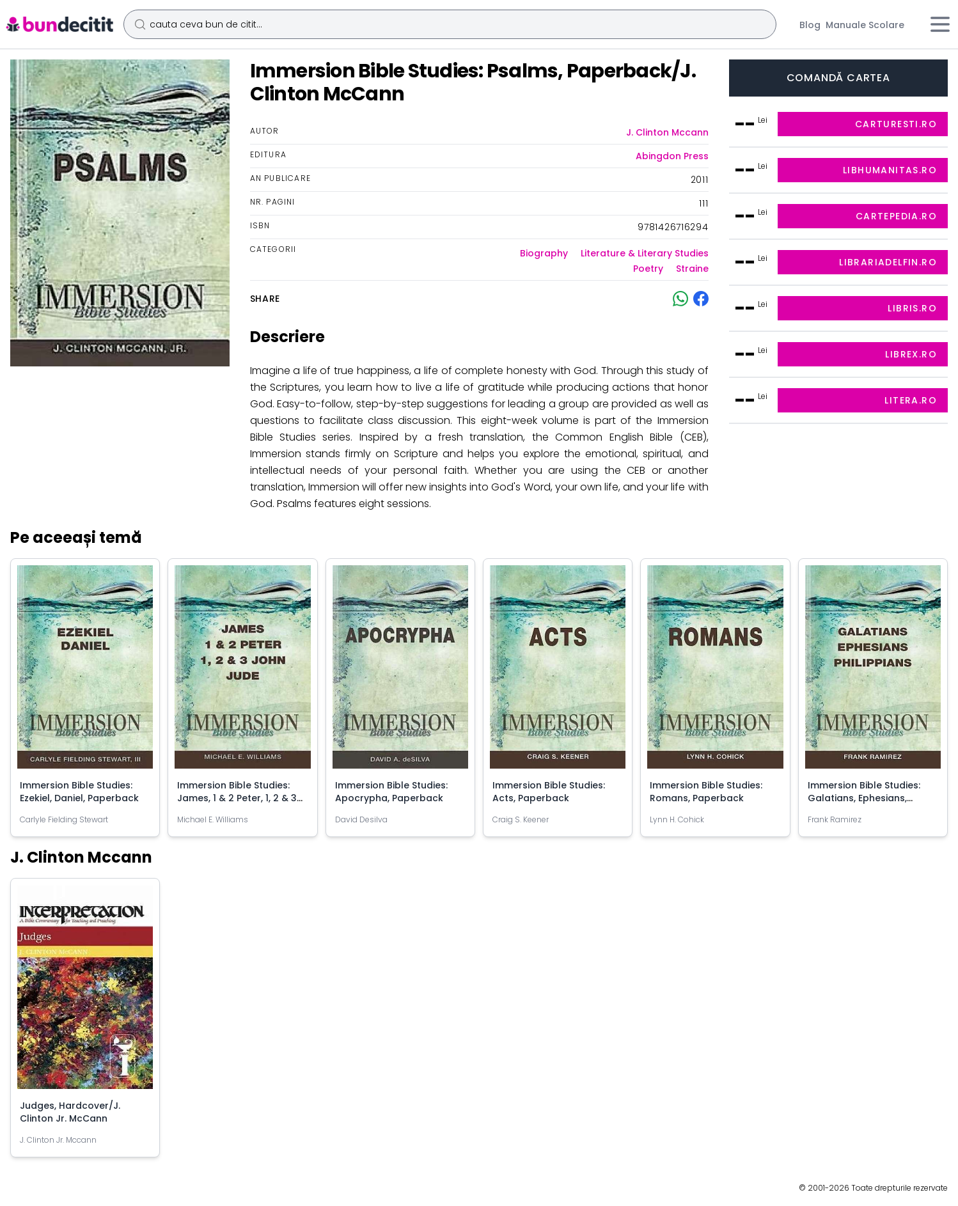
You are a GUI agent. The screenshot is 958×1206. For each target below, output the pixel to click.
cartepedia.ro (896, 216)
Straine (692, 268)
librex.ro (911, 354)
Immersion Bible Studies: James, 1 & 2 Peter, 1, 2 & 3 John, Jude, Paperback (238, 795)
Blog (810, 25)
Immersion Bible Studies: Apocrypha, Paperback (392, 789)
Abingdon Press (672, 156)
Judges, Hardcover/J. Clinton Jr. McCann (71, 1108)
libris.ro (912, 308)
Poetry (648, 268)
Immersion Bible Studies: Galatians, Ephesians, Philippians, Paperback (865, 795)
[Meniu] (940, 24)
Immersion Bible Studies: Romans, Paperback (707, 789)
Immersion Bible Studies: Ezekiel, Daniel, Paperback (80, 789)
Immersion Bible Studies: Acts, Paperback (550, 790)
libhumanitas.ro (890, 170)
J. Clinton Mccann (667, 132)
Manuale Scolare (865, 25)
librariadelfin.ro (888, 262)
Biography (544, 253)
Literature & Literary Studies (645, 253)
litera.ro (910, 400)
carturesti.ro (896, 124)
